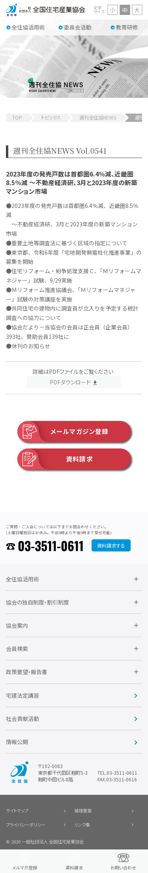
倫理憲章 (83, 810)
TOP (17, 117)
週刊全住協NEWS (97, 117)
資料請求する (111, 545)
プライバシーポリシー (25, 825)
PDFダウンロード (70, 382)
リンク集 (82, 825)
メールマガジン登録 (63, 431)
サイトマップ (17, 810)
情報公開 (17, 742)
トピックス (51, 117)
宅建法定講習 (22, 695)
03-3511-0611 (51, 545)
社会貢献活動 (22, 718)
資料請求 (55, 459)
